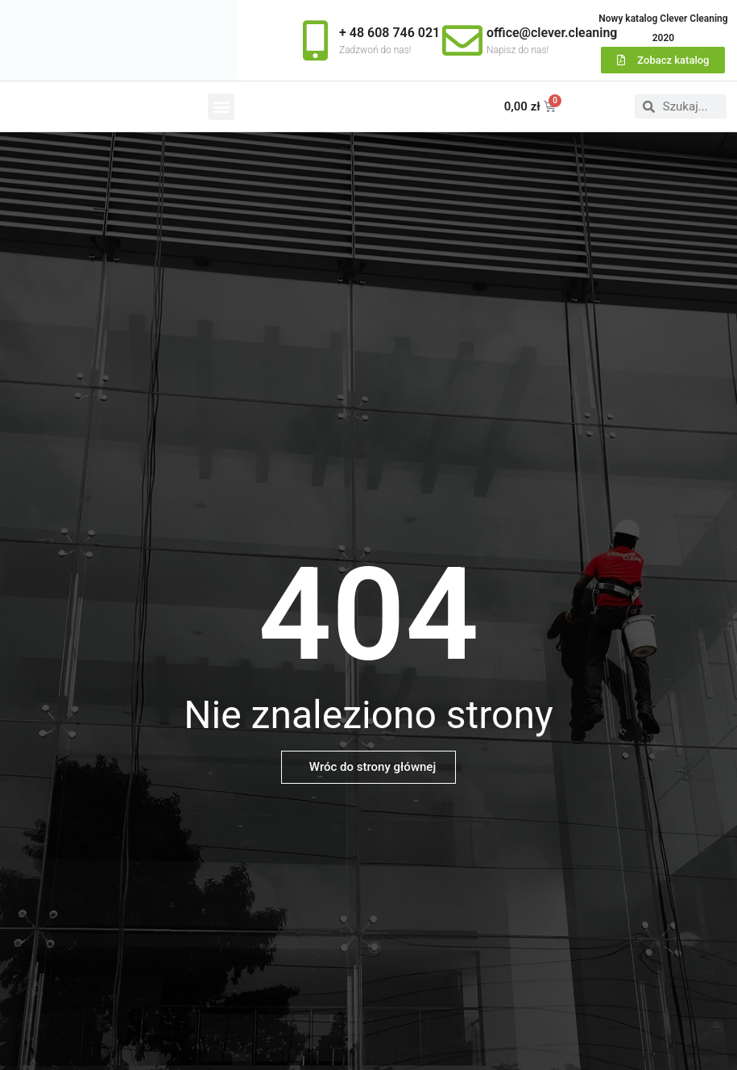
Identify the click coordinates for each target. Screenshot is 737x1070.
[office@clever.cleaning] (462, 40)
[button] (221, 107)
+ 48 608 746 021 (389, 32)
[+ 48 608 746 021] (315, 40)
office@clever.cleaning (552, 32)
